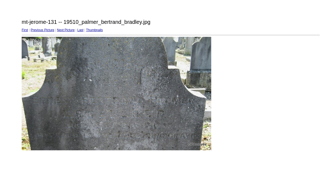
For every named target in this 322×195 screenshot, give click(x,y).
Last (80, 30)
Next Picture (65, 30)
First (25, 30)
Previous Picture (42, 30)
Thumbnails (94, 30)
